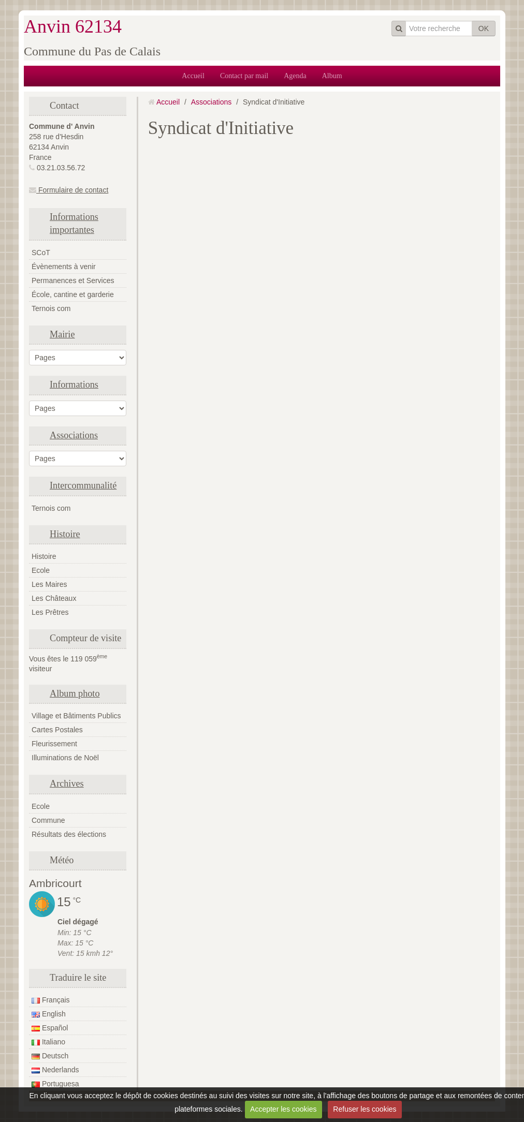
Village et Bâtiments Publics (76, 716)
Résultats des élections (69, 834)
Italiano (48, 1042)
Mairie (62, 334)
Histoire (65, 534)
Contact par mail (244, 76)
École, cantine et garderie (73, 294)
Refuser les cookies (364, 1109)
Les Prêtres (50, 612)
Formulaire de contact (68, 190)
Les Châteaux (54, 598)
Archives (67, 783)
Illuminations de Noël (65, 758)
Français (51, 1000)
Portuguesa (55, 1084)
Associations (74, 435)
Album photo (75, 693)
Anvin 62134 (73, 26)
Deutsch (50, 1056)
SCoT (41, 252)
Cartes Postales (57, 730)
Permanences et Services (73, 280)
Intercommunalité (83, 485)
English (49, 1014)
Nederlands (55, 1070)
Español (50, 1028)
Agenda (295, 76)
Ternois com (51, 308)
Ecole (41, 570)
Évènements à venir (64, 266)
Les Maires (49, 584)
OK (483, 28)
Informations (74, 384)
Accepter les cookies (283, 1109)
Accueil (193, 76)
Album (332, 76)
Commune (48, 820)
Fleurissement (54, 744)
